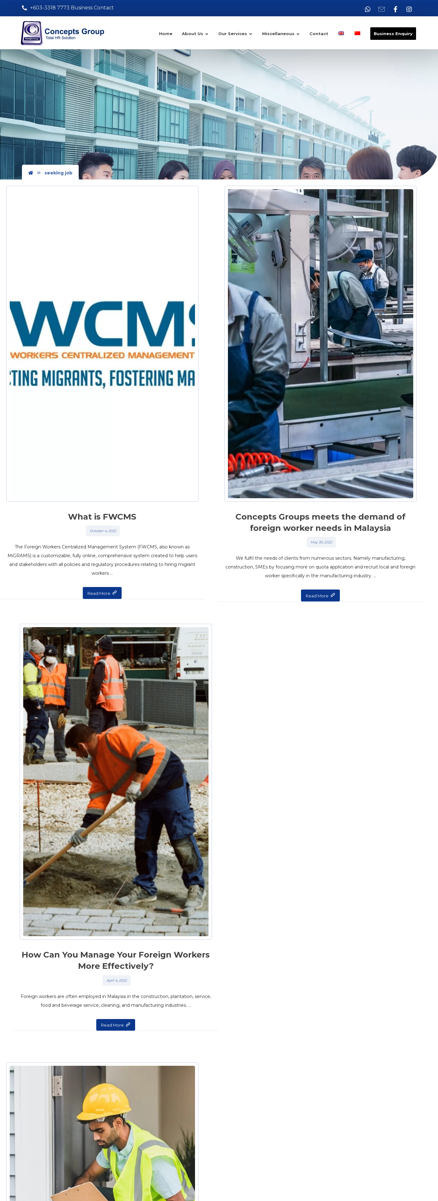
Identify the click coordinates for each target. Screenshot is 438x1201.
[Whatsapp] (367, 9)
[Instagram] (409, 9)
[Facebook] (395, 9)
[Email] (381, 9)
